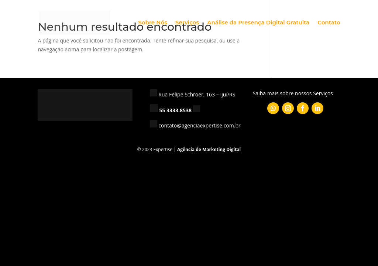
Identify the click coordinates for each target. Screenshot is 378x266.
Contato (328, 23)
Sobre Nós (152, 23)
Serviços (187, 23)
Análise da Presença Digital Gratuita (258, 23)
